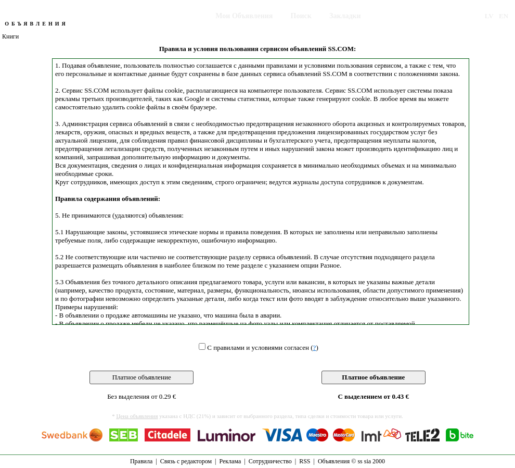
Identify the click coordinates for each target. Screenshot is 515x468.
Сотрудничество (270, 461)
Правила (141, 461)
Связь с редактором (186, 461)
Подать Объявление (165, 16)
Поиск (301, 16)
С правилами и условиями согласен (258, 347)
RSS (304, 461)
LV (489, 16)
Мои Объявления (244, 16)
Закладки (345, 16)
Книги (10, 36)
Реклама (230, 461)
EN (503, 16)
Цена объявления (137, 416)
